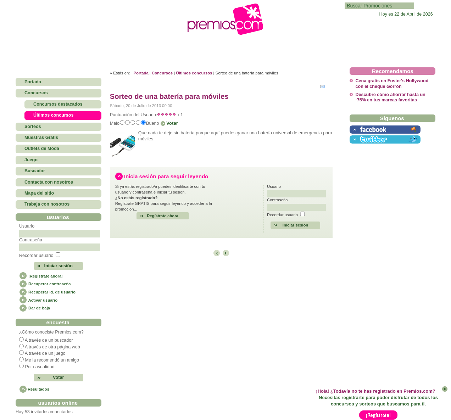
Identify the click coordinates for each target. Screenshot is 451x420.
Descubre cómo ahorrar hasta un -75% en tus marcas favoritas (390, 97)
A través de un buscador (49, 340)
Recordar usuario (36, 255)
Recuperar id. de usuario (47, 292)
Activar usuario (38, 300)
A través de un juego (45, 353)
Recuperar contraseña (45, 284)
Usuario (26, 226)
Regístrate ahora (162, 216)
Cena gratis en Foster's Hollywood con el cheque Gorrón (391, 83)
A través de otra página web (52, 347)
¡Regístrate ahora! (41, 276)
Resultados (38, 389)
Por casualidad (39, 366)
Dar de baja (34, 308)
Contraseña (30, 239)
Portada (141, 73)
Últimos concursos (194, 73)
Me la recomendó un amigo (52, 360)
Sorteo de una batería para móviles (169, 96)
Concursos (162, 73)
